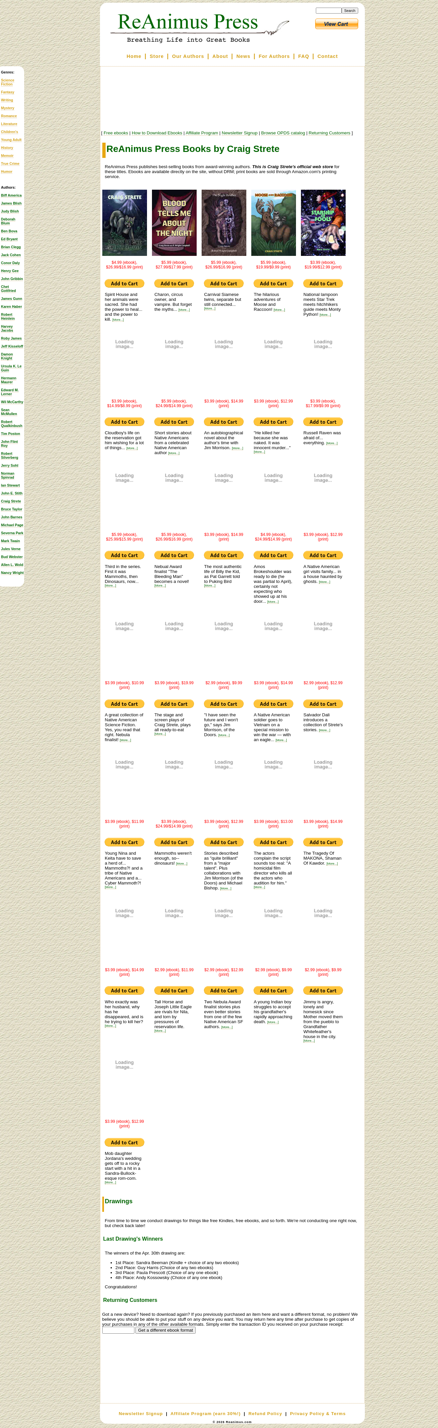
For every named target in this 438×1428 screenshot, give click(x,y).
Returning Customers (329, 132)
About (220, 56)
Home (133, 56)
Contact (327, 56)
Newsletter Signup (240, 132)
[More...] (117, 319)
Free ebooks (116, 132)
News (243, 56)
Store (157, 56)
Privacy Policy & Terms (318, 1413)
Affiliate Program (202, 132)
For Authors (274, 56)
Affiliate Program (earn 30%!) (205, 1413)
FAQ (303, 56)
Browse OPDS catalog (283, 132)
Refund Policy (265, 1413)
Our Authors (188, 56)
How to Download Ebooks (157, 132)
